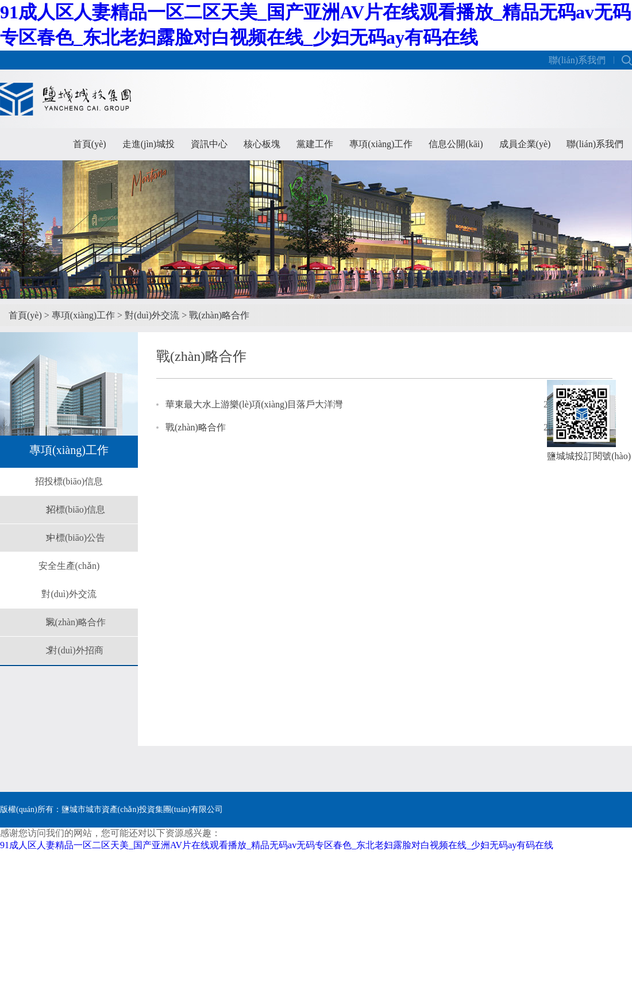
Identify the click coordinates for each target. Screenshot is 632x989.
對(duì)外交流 (152, 315)
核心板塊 (262, 144)
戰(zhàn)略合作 (219, 315)
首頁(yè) (89, 144)
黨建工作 (314, 144)
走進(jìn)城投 (148, 144)
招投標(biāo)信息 (69, 481)
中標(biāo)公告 (76, 537)
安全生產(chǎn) (69, 566)
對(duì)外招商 (75, 650)
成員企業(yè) (525, 144)
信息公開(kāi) (456, 144)
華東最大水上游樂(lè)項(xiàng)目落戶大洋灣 (253, 404)
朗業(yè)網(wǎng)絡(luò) (590, 845)
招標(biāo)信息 (76, 509)
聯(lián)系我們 (577, 60)
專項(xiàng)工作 (381, 144)
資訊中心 (209, 144)
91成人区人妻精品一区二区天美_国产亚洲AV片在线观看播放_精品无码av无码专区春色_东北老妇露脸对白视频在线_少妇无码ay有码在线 (276, 845)
